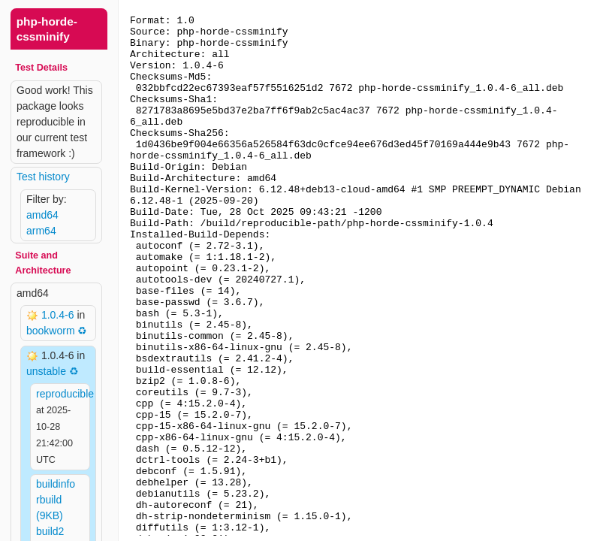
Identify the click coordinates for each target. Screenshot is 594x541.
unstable (46, 371)
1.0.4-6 (59, 315)
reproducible (65, 394)
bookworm (50, 331)
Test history (43, 177)
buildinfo (55, 484)
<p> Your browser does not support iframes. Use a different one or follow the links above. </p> (356, 270)
